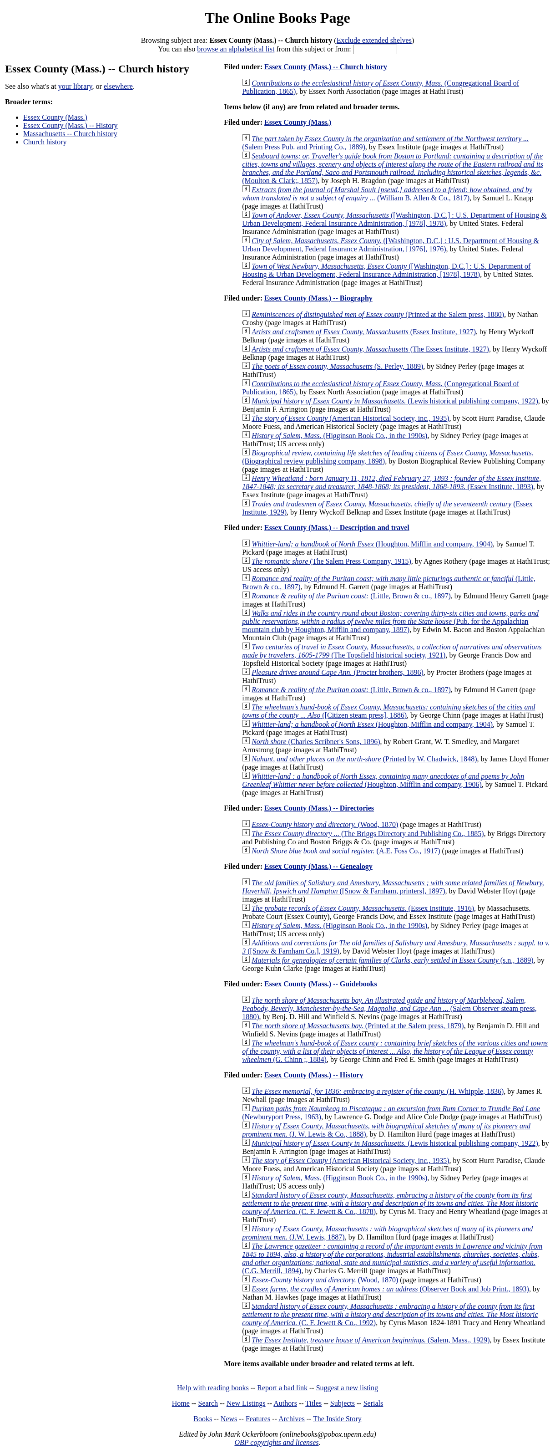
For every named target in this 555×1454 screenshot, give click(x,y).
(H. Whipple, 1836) (378, 1091)
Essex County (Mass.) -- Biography (318, 298)
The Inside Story (337, 1419)
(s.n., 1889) (392, 960)
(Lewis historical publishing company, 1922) (395, 401)
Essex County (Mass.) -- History (70, 125)
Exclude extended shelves (374, 40)
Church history (45, 142)
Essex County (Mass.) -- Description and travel (336, 527)
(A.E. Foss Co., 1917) (346, 851)
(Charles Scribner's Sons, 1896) (316, 741)
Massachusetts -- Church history (70, 134)
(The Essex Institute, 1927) (370, 349)
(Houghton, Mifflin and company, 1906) (383, 780)
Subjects (342, 1403)
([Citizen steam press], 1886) (388, 711)
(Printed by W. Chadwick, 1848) (364, 759)
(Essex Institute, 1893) (391, 482)
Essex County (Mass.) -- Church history (325, 67)
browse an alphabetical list (235, 49)
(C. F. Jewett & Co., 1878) (390, 1203)
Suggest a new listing (347, 1388)
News (229, 1419)
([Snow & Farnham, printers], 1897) (393, 887)
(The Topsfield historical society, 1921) (391, 651)
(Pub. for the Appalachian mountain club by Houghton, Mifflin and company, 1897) (390, 621)
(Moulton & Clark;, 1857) (392, 168)
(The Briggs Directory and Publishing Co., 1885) (368, 833)
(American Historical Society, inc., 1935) (350, 418)
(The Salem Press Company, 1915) (331, 561)
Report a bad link (282, 1388)
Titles (313, 1403)
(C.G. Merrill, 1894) (392, 1258)
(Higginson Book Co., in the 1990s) (339, 435)
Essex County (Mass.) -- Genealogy (318, 866)
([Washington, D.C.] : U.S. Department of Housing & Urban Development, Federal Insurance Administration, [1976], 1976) (390, 245)
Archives (291, 1419)
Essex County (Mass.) (55, 117)
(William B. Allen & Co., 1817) (387, 194)
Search (208, 1403)
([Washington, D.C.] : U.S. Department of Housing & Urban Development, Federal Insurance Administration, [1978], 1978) (394, 219)
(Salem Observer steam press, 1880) (389, 1008)
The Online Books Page (277, 18)
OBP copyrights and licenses (276, 1442)
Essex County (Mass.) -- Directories (319, 808)
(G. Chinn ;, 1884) (395, 1051)
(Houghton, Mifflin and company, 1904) (372, 544)
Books (202, 1419)
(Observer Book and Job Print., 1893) (390, 1289)
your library (75, 86)
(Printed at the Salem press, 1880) (378, 314)
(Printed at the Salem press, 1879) (358, 1026)
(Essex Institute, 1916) (363, 908)
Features (258, 1419)
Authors (285, 1403)
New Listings (246, 1403)
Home (181, 1403)
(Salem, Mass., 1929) (370, 1340)
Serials (373, 1403)
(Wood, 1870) (325, 824)
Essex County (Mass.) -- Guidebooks (320, 984)
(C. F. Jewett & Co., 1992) (390, 1314)
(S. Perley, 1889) (337, 366)
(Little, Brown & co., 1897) (351, 596)
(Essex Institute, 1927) (364, 332)
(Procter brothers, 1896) (338, 672)
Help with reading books (213, 1388)
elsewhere (118, 86)
